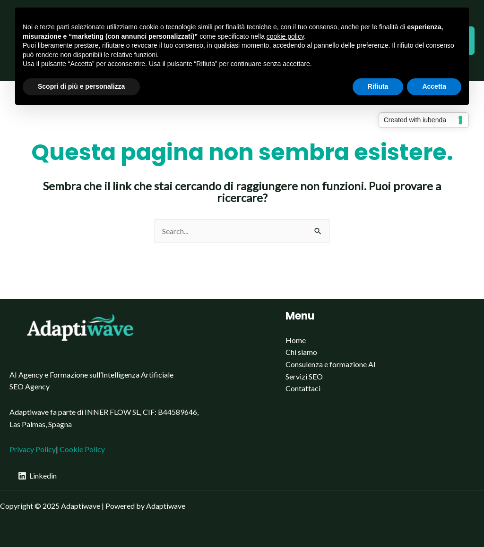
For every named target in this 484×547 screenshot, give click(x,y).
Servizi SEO (304, 376)
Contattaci (302, 388)
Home (295, 340)
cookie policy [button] (285, 36)
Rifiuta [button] (378, 86)
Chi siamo (301, 351)
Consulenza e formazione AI (330, 364)
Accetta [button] (434, 86)
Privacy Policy (32, 449)
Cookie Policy (82, 449)
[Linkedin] (37, 475)
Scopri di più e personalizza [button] (81, 86)
